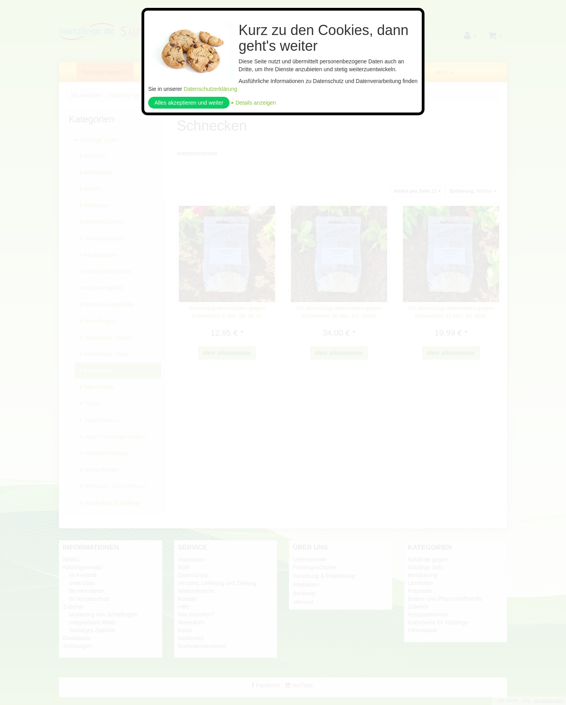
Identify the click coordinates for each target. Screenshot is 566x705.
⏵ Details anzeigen (253, 103)
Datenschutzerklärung (210, 89)
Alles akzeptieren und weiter (188, 103)
